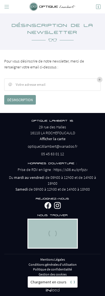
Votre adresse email (26, 84)
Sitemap (53, 279)
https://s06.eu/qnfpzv (70, 169)
